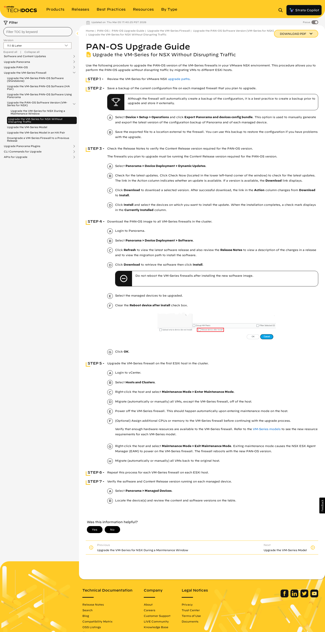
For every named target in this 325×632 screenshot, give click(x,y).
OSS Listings (91, 627)
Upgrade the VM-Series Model (27, 127)
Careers (149, 610)
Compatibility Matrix (97, 621)
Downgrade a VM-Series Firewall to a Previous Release (38, 139)
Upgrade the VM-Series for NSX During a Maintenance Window (38, 112)
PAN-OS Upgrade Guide (128, 30)
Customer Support (157, 615)
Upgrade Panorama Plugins (22, 146)
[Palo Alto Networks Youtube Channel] (314, 596)
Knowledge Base (156, 627)
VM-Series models (267, 429)
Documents (190, 621)
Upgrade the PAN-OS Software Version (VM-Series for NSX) (37, 104)
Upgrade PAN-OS (16, 67)
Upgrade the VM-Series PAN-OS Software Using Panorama (39, 95)
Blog (85, 615)
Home (90, 30)
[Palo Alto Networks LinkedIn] (294, 596)
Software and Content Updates (25, 56)
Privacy (187, 604)
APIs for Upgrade (15, 157)
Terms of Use (191, 615)
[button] (322, 505)
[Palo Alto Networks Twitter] (304, 596)
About (148, 604)
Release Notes (93, 604)
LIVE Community (156, 621)
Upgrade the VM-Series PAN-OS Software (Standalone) (35, 79)
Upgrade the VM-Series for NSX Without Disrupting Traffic (35, 120)
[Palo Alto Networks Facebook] (285, 596)
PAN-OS (103, 30)
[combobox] (37, 31)
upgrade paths (179, 79)
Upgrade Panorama (17, 62)
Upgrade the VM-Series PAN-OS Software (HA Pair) (38, 87)
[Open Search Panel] (282, 10)
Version (8, 40)
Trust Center (191, 610)
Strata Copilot (304, 10)
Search (87, 610)
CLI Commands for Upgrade (23, 151)
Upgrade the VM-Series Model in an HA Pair (36, 132)
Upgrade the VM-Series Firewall (25, 72)
